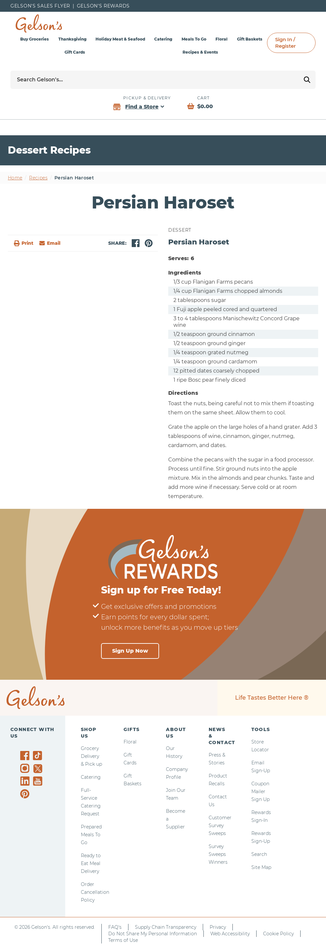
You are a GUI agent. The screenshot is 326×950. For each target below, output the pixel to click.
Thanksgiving (72, 39)
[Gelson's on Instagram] (26, 768)
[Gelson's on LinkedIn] (26, 781)
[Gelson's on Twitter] (38, 769)
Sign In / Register (285, 42)
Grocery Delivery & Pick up (91, 756)
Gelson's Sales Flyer (40, 6)
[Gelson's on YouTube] (38, 782)
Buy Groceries (34, 39)
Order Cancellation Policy (95, 892)
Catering (163, 39)
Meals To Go (194, 39)
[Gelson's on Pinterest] (26, 793)
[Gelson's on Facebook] (26, 755)
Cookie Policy (278, 934)
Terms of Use (123, 940)
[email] (49, 243)
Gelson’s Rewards (103, 6)
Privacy (218, 927)
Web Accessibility (230, 934)
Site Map (261, 867)
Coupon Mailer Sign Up (260, 791)
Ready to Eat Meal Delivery (91, 863)
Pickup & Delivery (147, 97)
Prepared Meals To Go (91, 834)
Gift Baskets (249, 39)
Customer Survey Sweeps (220, 825)
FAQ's (115, 927)
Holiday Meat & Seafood (120, 39)
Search (259, 854)
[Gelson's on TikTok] (38, 757)
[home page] (39, 23)
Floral (221, 39)
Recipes (38, 178)
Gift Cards (75, 52)
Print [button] (23, 243)
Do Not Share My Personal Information (152, 934)
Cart (203, 97)
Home (15, 178)
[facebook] (136, 243)
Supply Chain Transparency (165, 927)
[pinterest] (149, 243)
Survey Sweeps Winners (218, 854)
